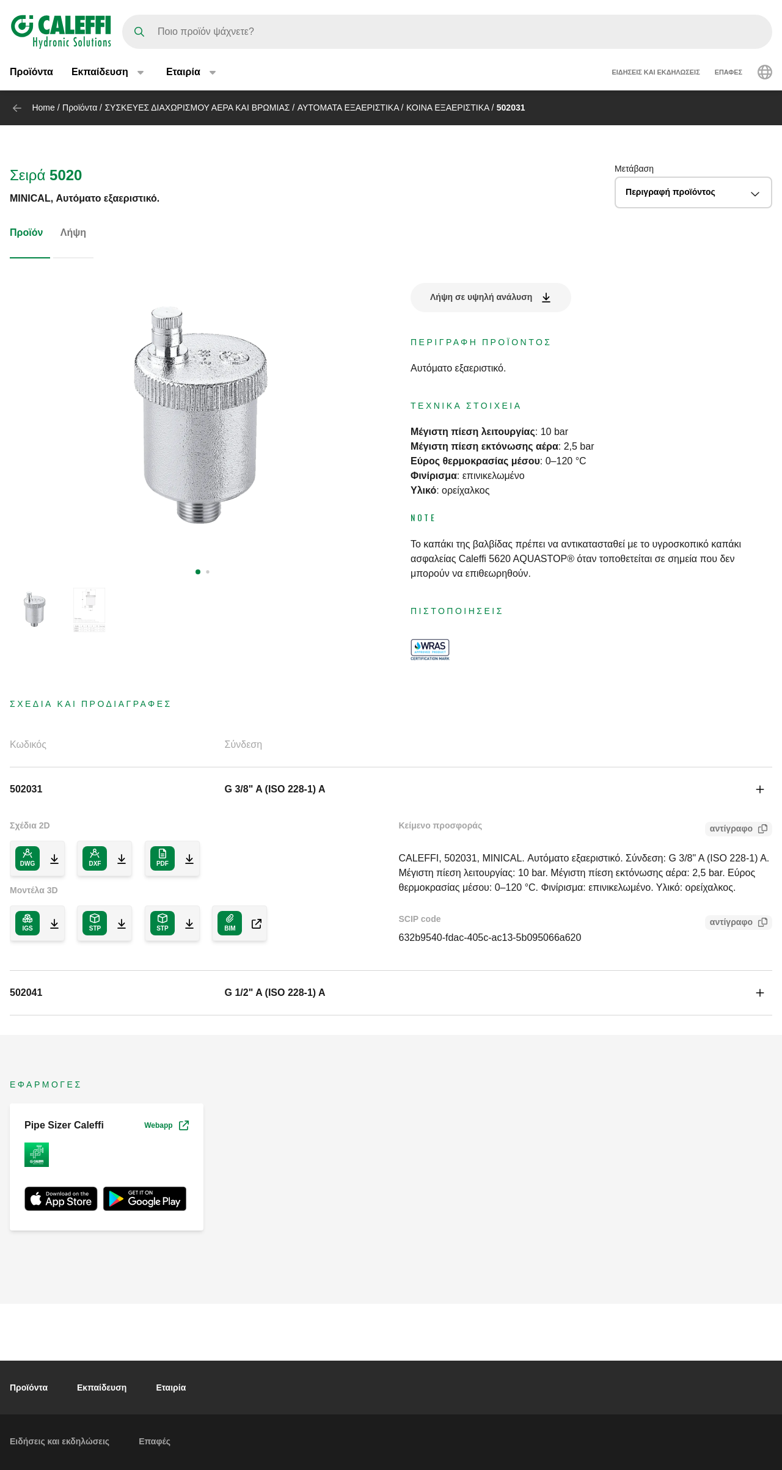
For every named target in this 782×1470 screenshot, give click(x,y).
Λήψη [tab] (73, 232)
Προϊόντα (31, 72)
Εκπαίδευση (101, 1387)
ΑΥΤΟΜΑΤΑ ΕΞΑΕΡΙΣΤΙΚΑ (348, 107)
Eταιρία (171, 1387)
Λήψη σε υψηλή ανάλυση (481, 297)
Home (43, 107)
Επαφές (728, 72)
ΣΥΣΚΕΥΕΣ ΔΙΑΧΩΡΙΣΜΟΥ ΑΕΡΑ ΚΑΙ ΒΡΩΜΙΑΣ (197, 107)
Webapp (166, 1125)
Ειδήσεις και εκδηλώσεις (656, 72)
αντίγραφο (729, 830)
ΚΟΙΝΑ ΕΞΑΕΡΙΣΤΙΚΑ (447, 107)
